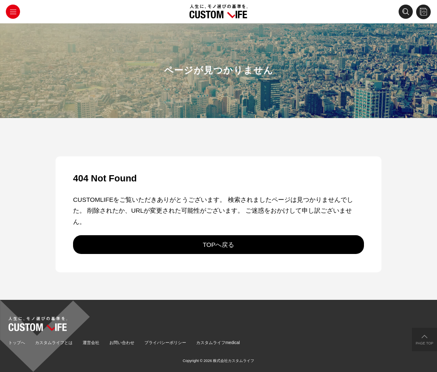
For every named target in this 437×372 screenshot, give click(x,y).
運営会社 (91, 342)
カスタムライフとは (54, 342)
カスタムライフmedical (218, 342)
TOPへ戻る (219, 244)
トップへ (16, 342)
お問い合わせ (121, 342)
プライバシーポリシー (165, 342)
